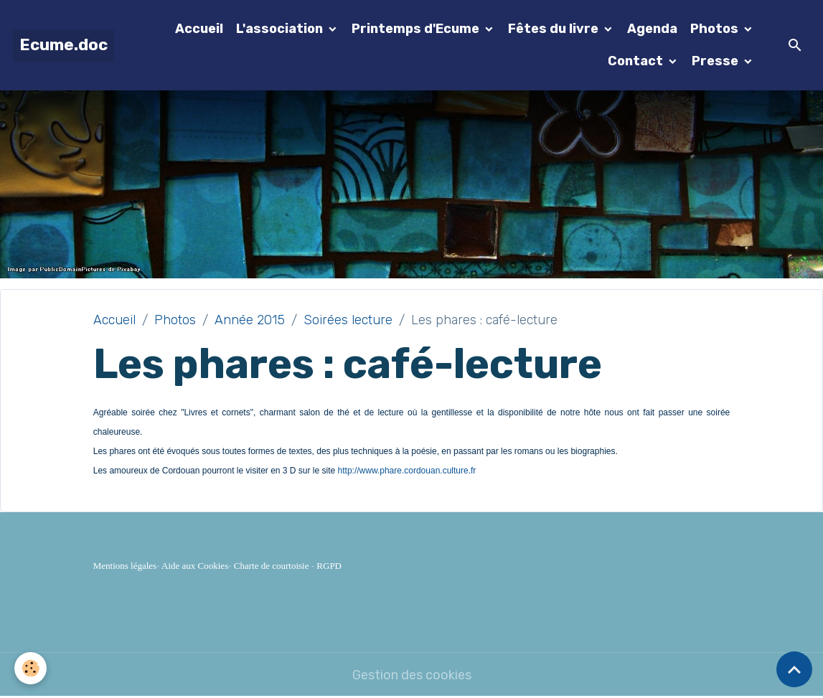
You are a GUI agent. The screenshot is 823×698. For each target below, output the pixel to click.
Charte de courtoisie (271, 565)
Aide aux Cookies (194, 565)
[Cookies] (30, 668)
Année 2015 (250, 320)
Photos (715, 29)
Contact (637, 61)
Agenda (652, 29)
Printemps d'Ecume (417, 29)
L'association (281, 29)
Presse (716, 61)
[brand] (63, 45)
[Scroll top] (794, 669)
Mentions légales (124, 565)
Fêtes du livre (554, 29)
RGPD (329, 565)
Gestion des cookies (411, 675)
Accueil (199, 29)
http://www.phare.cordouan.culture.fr (407, 471)
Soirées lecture (348, 320)
